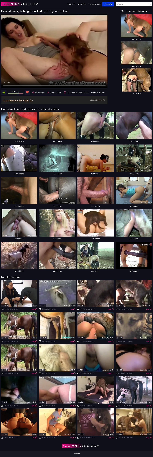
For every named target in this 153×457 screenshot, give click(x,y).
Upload (108, 4)
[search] (134, 4)
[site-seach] (150, 4)
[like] (3, 92)
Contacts (77, 454)
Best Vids (82, 4)
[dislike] (27, 92)
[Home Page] (15, 4)
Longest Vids (95, 4)
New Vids (71, 4)
